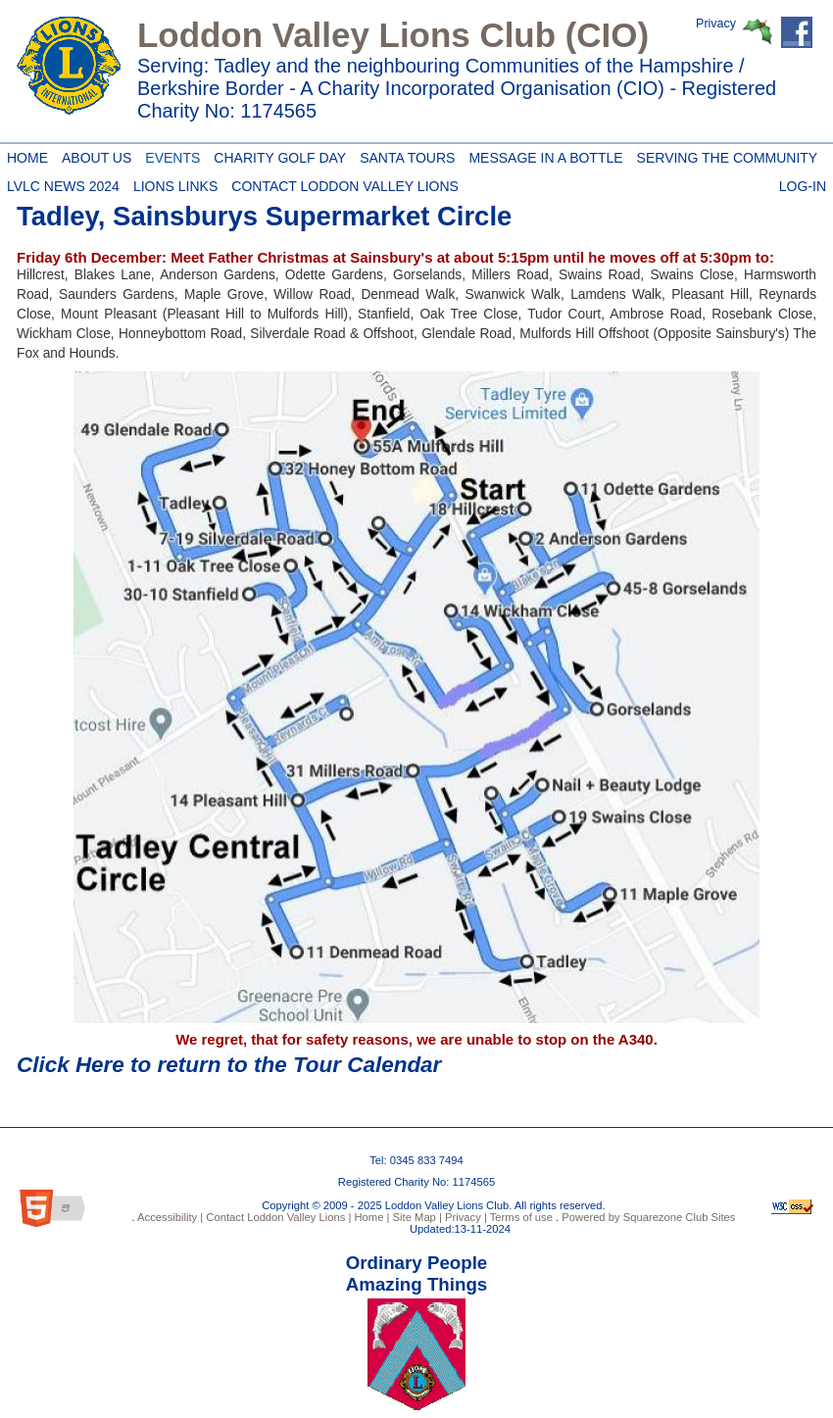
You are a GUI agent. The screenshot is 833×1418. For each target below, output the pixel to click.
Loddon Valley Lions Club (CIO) (393, 35)
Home (24, 155)
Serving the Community (724, 155)
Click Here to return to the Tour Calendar (229, 1064)
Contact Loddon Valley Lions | (277, 1217)
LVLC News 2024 (63, 183)
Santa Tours (404, 155)
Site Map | (415, 1217)
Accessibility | (169, 1217)
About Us (93, 155)
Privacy (716, 23)
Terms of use (520, 1217)
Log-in (802, 183)
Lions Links (175, 183)
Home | (370, 1217)
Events (169, 155)
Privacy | (464, 1217)
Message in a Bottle (542, 155)
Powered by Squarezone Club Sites (648, 1217)
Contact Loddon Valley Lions (341, 183)
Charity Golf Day (276, 155)
